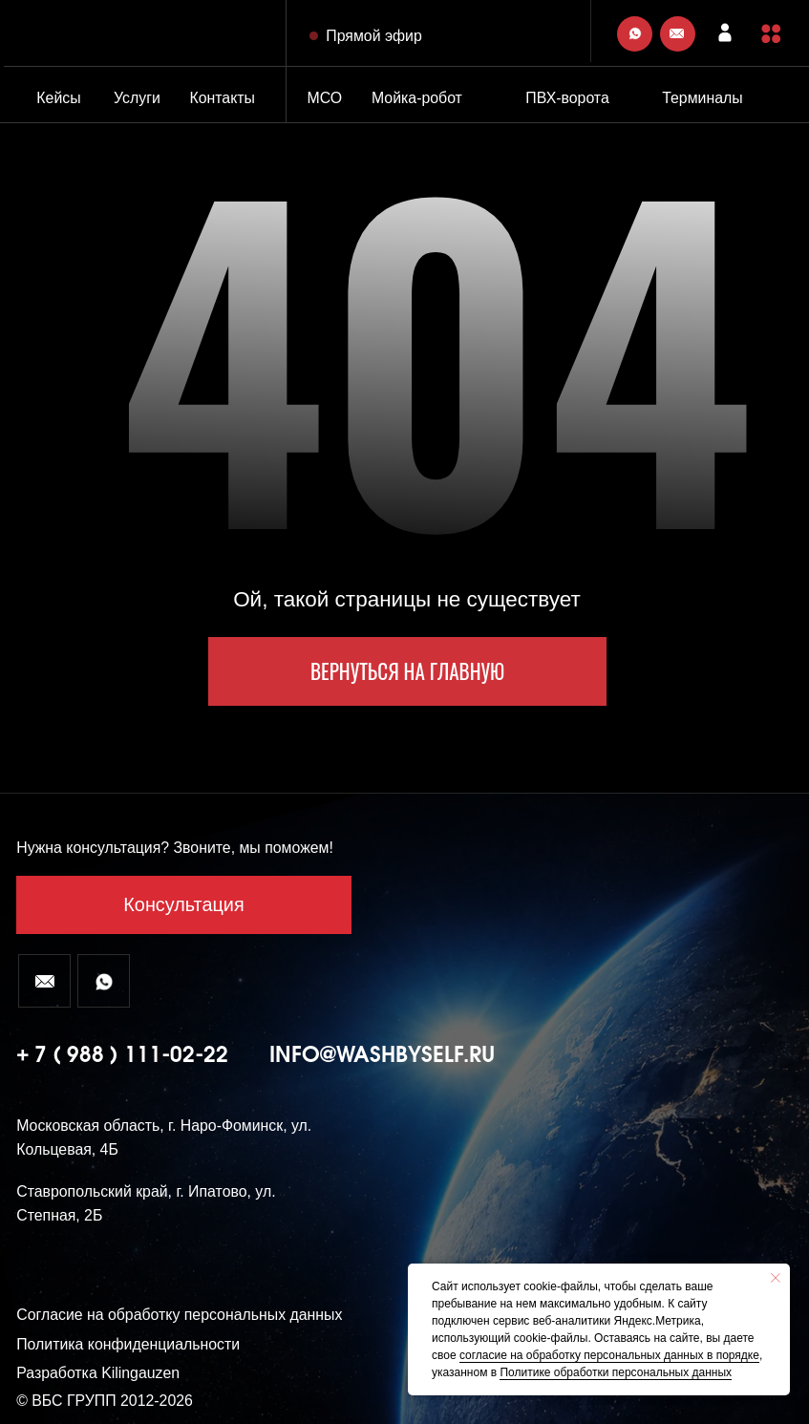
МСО (324, 98)
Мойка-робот (417, 98)
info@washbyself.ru (382, 1056)
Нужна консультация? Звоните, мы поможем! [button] (174, 848)
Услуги (137, 98)
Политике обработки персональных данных (616, 1372)
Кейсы (58, 98)
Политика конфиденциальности (128, 1344)
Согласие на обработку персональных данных (179, 1315)
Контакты (222, 98)
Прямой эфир (373, 36)
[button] (770, 33)
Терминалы (702, 98)
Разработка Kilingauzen (98, 1373)
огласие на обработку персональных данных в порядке (612, 1355)
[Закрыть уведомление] (775, 1277)
